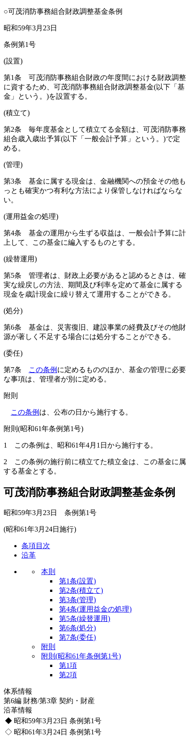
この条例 (43, 369)
